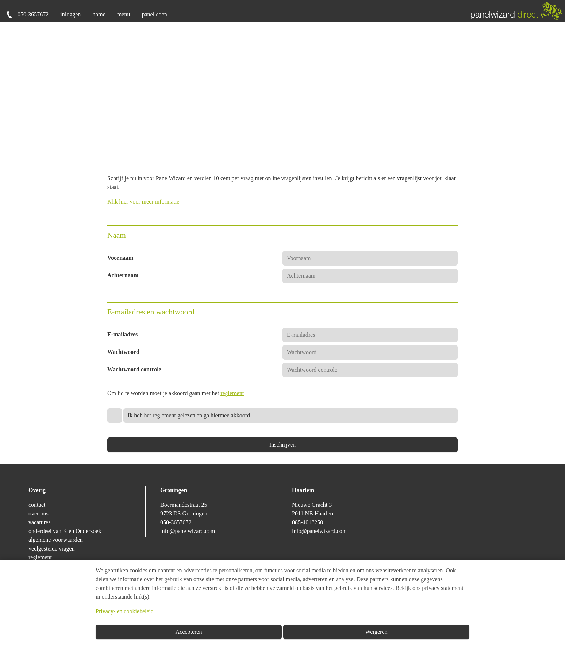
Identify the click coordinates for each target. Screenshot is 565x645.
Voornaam (120, 258)
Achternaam (122, 275)
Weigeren (376, 632)
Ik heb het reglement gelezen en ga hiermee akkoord (189, 415)
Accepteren (189, 632)
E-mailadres (122, 334)
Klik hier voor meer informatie (143, 201)
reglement (232, 393)
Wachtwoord (123, 352)
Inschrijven (282, 444)
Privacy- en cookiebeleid (125, 611)
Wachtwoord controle (134, 369)
